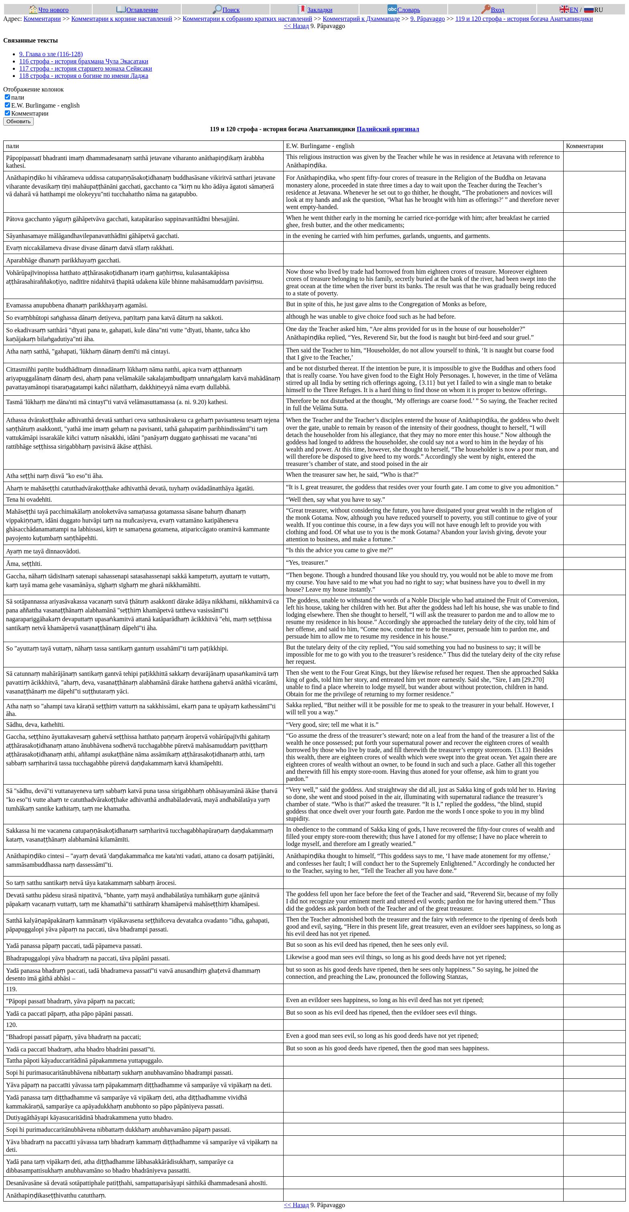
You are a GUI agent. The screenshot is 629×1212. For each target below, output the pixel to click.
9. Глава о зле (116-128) (51, 54)
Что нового (48, 9)
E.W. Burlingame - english (45, 105)
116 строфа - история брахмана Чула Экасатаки (83, 61)
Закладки (315, 9)
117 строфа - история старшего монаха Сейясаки (85, 68)
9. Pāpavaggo (427, 18)
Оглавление (137, 9)
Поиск (226, 9)
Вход (493, 9)
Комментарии (42, 18)
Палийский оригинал (388, 129)
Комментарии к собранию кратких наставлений (247, 18)
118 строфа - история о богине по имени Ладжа (83, 75)
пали (17, 97)
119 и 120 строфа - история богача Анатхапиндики (524, 18)
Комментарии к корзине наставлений (121, 18)
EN (569, 9)
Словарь (404, 9)
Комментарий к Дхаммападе (361, 18)
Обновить (18, 121)
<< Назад (296, 25)
